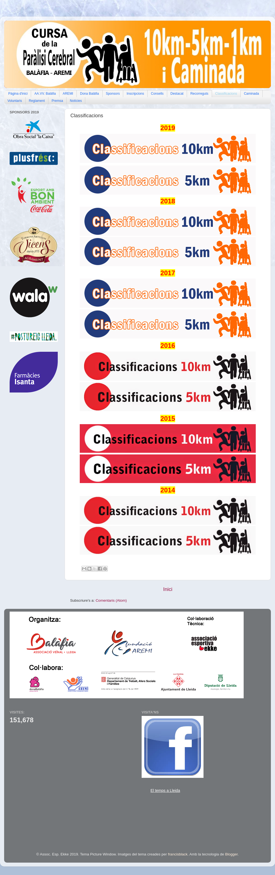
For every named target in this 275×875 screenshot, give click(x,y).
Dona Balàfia (89, 94)
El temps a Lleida (165, 790)
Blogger (231, 854)
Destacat (176, 94)
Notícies (76, 101)
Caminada (251, 94)
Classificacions (226, 94)
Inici (167, 589)
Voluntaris (14, 101)
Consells (157, 94)
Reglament (37, 101)
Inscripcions (135, 94)
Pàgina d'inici (18, 94)
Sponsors (113, 94)
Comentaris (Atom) (111, 600)
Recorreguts (199, 94)
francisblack (178, 854)
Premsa (57, 101)
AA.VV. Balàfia (45, 94)
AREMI (68, 94)
